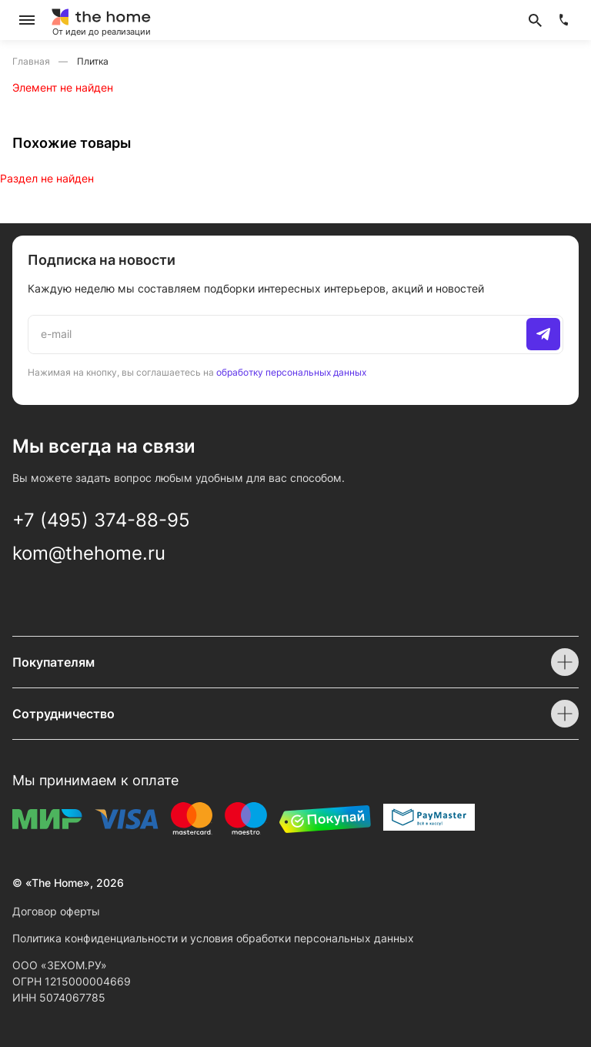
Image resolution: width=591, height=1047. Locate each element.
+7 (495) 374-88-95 (101, 520)
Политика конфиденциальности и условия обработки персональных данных (213, 938)
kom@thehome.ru (88, 553)
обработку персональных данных (291, 372)
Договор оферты (56, 911)
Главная (32, 61)
